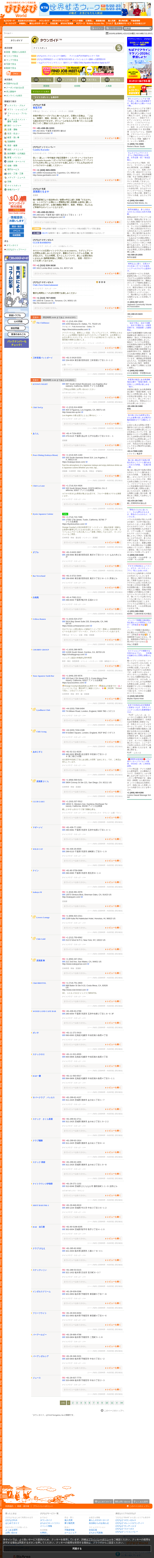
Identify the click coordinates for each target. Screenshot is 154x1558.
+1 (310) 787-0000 (46, 298)
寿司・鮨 (79, 694)
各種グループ (13, 190)
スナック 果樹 (39, 1162)
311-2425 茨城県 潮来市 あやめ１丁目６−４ (85, 1143)
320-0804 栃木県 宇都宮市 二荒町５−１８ (84, 1337)
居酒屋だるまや (41, 191)
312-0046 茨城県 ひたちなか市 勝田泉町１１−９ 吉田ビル (91, 1186)
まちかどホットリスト (50, 1523)
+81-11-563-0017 (73, 1076)
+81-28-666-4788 (73, 1334)
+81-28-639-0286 (73, 1291)
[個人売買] (110, 21)
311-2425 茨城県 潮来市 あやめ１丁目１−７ (85, 1100)
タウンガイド (17, 40)
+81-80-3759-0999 (74, 870)
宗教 (9, 182)
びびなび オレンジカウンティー (129, 1523)
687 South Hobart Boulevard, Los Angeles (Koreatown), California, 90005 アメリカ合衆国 (86, 385)
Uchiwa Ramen (39, 619)
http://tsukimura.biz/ (41, 133)
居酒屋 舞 (40, 960)
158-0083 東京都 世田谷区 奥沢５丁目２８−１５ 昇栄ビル (91, 578)
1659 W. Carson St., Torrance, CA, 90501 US (56, 300)
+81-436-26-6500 (73, 849)
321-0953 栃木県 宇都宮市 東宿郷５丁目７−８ (86, 1294)
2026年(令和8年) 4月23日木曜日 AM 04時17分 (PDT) (130, 34)
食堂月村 (37, 107)
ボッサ (36, 1033)
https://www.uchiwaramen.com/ (76, 626)
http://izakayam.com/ (71, 897)
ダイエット (79, 153)
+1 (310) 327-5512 (74, 801)
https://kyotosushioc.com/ (73, 524)
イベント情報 (46, 1526)
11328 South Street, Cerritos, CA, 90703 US (85, 652)
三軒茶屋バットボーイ (43, 358)
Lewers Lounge (43, 917)
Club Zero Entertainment (45, 285)
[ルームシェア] (10, 23)
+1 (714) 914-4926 (74, 485)
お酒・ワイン (67, 365)
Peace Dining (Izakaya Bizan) (45, 455)
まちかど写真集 (96, 1533)
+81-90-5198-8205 (74, 1227)
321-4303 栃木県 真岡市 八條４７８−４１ (84, 1251)
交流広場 (93, 1530)
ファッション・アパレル (17, 114)
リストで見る (12, 56)
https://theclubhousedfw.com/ (75, 329)
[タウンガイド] (43, 21)
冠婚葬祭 (11, 141)
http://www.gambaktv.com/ (44, 175)
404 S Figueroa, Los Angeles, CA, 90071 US (85, 410)
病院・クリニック (15, 149)
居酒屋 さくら (42, 781)
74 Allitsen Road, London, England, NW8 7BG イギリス (90, 711)
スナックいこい (40, 1270)
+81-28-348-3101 (73, 1356)
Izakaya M (37, 892)
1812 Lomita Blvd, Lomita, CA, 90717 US (54, 268)
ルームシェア (70, 1533)
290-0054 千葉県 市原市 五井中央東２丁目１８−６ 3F (90, 1014)
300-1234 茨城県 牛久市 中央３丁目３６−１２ (86, 1208)
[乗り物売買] (122, 21)
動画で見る (11, 68)
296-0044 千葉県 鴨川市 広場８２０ (82, 600)
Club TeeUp (38, 407)
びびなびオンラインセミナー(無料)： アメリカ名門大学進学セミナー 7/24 (65, 56)
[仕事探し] (88, 21)
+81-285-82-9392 (73, 1248)
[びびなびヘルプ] (109, 23)
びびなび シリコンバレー (126, 1532)
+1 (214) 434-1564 (74, 321)
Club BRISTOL (39, 983)
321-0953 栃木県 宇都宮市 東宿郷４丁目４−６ (86, 1315)
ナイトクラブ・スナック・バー (45, 246)
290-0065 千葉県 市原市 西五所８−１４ (83, 873)
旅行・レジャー (14, 125)
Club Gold (40, 939)
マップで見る (12, 60)
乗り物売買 (69, 1523)
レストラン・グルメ (16, 105)
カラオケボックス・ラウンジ (44, 153)
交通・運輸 (12, 129)
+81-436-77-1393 (73, 827)
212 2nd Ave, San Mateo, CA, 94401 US (83, 961)
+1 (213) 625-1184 (74, 455)
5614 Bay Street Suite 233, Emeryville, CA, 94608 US (87, 622)
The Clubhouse (42, 323)
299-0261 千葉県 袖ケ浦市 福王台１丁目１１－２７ (59, 215)
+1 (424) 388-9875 (74, 649)
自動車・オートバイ (16, 162)
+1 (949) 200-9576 (74, 676)
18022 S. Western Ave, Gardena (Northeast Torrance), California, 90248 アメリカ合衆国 (86, 805)
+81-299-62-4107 (73, 1097)
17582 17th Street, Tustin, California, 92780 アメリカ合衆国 (86, 521)
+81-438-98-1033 (45, 128)
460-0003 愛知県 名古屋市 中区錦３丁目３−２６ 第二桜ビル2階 (86, 755)
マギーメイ (38, 827)
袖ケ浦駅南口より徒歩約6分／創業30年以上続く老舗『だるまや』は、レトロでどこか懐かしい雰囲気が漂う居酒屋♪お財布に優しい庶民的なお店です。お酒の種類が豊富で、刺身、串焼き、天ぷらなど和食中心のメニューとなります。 (63, 203)
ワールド (7, 33)
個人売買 (68, 1520)
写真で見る (11, 64)
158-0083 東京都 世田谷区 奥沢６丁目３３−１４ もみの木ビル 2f (93, 556)
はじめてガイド (12, 1523)
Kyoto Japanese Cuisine (43, 514)
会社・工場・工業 (15, 174)
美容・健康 (12, 145)
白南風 (36, 597)
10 (107, 1403)
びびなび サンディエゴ (125, 1526)
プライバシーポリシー (43, 1506)
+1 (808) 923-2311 (74, 916)
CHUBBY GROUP (41, 650)
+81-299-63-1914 (73, 1140)
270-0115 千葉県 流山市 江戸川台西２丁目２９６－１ (90, 436)
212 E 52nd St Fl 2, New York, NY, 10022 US (85, 940)
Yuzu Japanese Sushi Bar (43, 676)
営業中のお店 (12, 84)
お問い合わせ (11, 1533)
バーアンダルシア (41, 1356)
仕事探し (44, 1533)
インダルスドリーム (42, 1291)
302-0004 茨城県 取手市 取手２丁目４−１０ (85, 1229)
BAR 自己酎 (39, 1227)
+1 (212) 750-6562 (74, 937)
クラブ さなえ (39, 1248)
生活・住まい (13, 133)
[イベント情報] (77, 21)
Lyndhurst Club (43, 710)
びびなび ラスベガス (124, 1529)
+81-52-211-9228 (73, 752)
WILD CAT (38, 849)
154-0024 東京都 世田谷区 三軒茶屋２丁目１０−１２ (89, 360)
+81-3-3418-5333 (73, 357)
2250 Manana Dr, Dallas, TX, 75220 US (83, 324)
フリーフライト (40, 1313)
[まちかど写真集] (66, 23)
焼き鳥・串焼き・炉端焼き (92, 471)
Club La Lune (39, 486)
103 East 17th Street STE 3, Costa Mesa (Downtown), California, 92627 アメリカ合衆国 (86, 679)
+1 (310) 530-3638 (46, 265)
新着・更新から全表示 (16, 52)
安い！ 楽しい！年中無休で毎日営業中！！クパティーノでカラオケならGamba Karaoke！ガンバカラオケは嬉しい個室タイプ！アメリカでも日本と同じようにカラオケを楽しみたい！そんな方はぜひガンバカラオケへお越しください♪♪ (63, 162)
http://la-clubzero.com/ (43, 303)
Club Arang (41, 731)
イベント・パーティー (58, 111)
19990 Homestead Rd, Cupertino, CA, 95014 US (57, 173)
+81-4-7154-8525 (73, 433)
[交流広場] (53, 23)
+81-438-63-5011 (45, 212)
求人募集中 (11, 92)
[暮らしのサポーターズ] (37, 23)
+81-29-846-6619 (73, 1205)
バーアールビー (40, 1335)
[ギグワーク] (80, 23)
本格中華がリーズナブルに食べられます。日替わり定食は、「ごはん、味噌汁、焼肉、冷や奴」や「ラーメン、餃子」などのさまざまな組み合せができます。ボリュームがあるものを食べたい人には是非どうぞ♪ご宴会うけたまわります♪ (63, 119)
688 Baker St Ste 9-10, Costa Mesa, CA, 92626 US (87, 986)
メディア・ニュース (16, 178)
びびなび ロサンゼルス (125, 1520)
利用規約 (9, 1506)
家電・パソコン (14, 158)
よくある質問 (11, 1530)
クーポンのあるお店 (15, 88)
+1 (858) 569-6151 (74, 780)
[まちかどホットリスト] (60, 21)
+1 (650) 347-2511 (74, 959)
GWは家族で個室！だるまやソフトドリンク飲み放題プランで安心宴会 (71, 229)
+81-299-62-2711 (73, 1119)
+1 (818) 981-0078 (74, 892)
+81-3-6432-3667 (73, 552)
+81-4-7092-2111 (73, 597)
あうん (36, 433)
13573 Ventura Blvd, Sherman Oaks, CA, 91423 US (88, 894)
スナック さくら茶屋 (43, 1119)
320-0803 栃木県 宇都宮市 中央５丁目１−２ (85, 1359)
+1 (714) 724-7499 (74, 517)
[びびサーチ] (9, 21)
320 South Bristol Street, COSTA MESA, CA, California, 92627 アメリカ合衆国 (86, 489)
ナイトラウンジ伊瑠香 (43, 1184)
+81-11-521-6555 (73, 1054)
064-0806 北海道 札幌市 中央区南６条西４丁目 (87, 1057)
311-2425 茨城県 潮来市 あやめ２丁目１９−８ (86, 1164)
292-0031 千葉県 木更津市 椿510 (51, 131)
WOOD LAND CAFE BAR (44, 1011)
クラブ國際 (38, 1140)
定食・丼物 (83, 635)
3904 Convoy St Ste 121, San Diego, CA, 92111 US (89, 782)
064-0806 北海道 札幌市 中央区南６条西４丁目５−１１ (90, 1078)
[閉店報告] (119, 352)
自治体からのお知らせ (99, 1523)
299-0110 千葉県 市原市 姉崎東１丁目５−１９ (86, 851)
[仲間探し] (22, 23)
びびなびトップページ (16, 249)
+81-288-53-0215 (73, 1270)
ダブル (36, 552)
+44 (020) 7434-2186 (75, 730)
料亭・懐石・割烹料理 (70, 661)
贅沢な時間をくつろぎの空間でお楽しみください (55, 293)
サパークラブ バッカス (44, 1097)
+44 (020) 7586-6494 (75, 708)
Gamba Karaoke (41, 149)
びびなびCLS (11, 1520)
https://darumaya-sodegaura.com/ (48, 217)
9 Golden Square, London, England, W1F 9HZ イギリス (90, 733)
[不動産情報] (134, 21)
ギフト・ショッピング (17, 109)
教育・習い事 (13, 137)
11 (112, 1403)
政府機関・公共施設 (16, 154)
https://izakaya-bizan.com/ (73, 462)
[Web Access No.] (96, 23)
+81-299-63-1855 (73, 1162)
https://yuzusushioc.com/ (73, 683)
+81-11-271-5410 (73, 1032)
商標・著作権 (23, 1506)
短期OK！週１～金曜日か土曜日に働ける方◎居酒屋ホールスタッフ (73, 233)
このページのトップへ (139, 1506)
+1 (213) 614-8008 (74, 407)
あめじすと (38, 752)
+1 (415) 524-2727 (74, 619)
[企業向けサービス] (123, 23)
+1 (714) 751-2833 (74, 983)
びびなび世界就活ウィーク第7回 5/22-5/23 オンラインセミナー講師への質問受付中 (68, 59)
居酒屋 (70, 111)
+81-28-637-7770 (73, 1378)
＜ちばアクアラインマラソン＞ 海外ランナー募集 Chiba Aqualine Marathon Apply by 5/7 (70, 63)
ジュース (37, 1378)
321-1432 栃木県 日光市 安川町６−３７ (83, 1272)
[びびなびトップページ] (19, 9)
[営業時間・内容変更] (106, 352)
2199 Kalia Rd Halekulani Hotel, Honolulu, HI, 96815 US (90, 918)
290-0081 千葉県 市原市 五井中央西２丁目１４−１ (88, 830)
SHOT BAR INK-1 (41, 1205)
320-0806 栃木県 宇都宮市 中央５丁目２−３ (85, 1380)
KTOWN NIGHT (40, 384)
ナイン (36, 870)
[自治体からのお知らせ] (26, 21)
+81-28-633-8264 (73, 1313)
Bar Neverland (39, 576)
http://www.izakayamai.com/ (74, 964)
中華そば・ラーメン (40, 111)
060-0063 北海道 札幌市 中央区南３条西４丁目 (87, 1035)
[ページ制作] (92, 352)
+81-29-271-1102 (73, 1183)
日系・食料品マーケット (108, 661)
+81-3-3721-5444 (73, 576)
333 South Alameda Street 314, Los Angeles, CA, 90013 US (86, 458)
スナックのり (39, 1054)
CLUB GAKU (39, 801)
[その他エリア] (139, 23)
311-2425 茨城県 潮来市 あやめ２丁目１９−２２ (87, 1121)
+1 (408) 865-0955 (46, 170)
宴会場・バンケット (83, 538)
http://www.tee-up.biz (71, 412)
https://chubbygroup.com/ (73, 654)
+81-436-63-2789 (73, 1011)
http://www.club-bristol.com (74, 990)
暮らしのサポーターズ (99, 1520)
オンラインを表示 (14, 96)
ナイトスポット (14, 186)
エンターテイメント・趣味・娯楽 (17, 120)
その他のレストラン (65, 246)
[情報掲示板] (99, 21)
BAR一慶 (37, 1076)
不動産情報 (69, 1530)
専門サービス (13, 170)
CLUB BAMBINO (42, 242)
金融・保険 (12, 166)
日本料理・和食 (75, 471)
